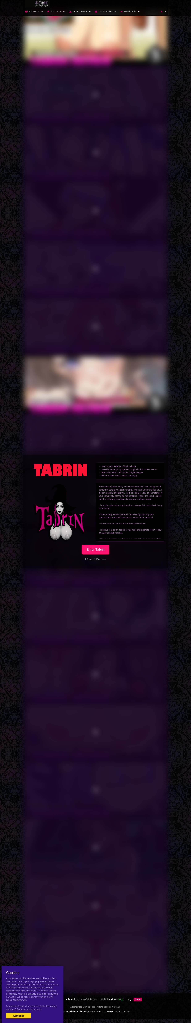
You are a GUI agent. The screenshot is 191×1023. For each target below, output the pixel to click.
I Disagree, (95, 559)
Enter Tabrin (95, 549)
